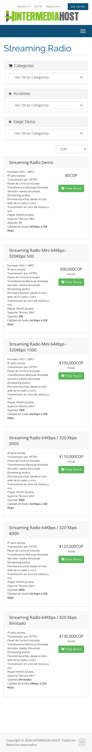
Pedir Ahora (71, 188)
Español (24, 6)
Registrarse (53, 6)
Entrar (38, 6)
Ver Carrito (78, 6)
